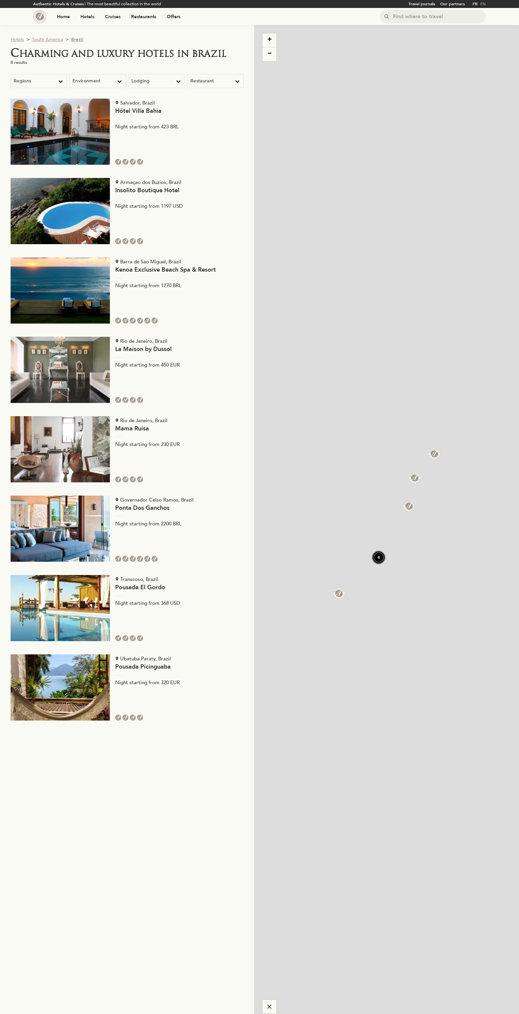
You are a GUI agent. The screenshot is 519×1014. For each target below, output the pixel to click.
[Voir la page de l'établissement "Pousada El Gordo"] (127, 608)
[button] (411, 474)
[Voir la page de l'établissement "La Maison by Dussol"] (127, 370)
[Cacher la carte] (269, 1007)
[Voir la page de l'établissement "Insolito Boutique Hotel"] (127, 211)
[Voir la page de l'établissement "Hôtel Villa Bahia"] (127, 132)
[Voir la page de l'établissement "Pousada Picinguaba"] (127, 687)
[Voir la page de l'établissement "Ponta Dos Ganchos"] (127, 529)
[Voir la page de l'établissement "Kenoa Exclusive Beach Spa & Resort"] (127, 290)
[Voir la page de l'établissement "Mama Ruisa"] (127, 449)
